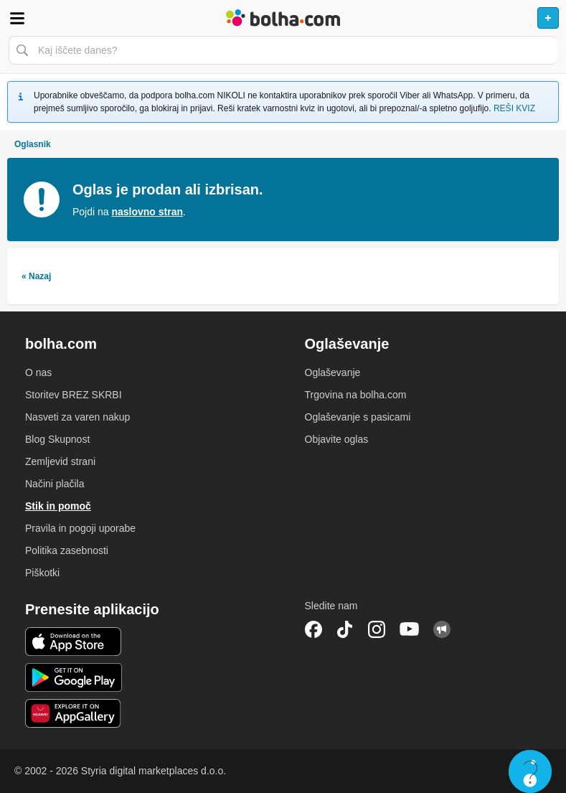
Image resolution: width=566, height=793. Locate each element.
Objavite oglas (337, 439)
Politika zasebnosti (66, 550)
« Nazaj (36, 276)
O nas (38, 372)
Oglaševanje (333, 372)
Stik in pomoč (58, 506)
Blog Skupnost (57, 439)
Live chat (530, 771)
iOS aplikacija (73, 641)
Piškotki (42, 572)
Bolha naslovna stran (283, 17)
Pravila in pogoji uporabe (80, 528)
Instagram (376, 629)
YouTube (410, 629)
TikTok (345, 629)
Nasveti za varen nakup (77, 417)
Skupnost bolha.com (442, 629)
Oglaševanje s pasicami (358, 417)
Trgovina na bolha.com (356, 394)
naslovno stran (147, 211)
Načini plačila (54, 483)
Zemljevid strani (60, 461)
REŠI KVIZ (514, 108)
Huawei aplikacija (73, 713)
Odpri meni (17, 18)
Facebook (313, 629)
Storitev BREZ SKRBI (73, 394)
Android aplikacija (73, 677)
